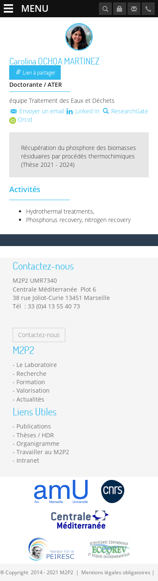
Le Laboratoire (36, 365)
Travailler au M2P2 (42, 452)
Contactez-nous (39, 335)
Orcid (20, 119)
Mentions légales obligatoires (115, 572)
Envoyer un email (36, 111)
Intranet (27, 460)
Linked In (83, 111)
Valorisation (33, 390)
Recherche (31, 373)
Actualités (30, 399)
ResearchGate (125, 111)
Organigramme (37, 443)
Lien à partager (35, 72)
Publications (33, 426)
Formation (30, 382)
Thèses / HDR (35, 435)
